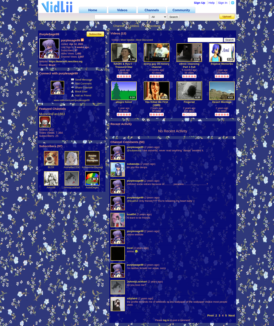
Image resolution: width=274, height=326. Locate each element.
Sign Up (199, 2)
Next (231, 315)
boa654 (131, 214)
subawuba (133, 163)
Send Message (81, 79)
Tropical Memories (222, 63)
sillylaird (132, 298)
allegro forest (124, 101)
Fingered (189, 101)
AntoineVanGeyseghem (94, 167)
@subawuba (134, 150)
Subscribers (153, 25)
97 (59, 146)
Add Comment (81, 83)
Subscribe (95, 34)
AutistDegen (92, 187)
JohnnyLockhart (71, 187)
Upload (226, 16)
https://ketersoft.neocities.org (65, 61)
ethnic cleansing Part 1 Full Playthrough (189, 65)
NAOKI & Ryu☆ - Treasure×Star (124, 65)
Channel (118, 25)
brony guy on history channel (156, 65)
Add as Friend (81, 95)
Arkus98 (51, 187)
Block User (79, 91)
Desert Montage (222, 101)
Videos (134, 25)
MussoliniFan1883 (52, 114)
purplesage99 (135, 147)
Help (212, 2)
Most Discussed (144, 40)
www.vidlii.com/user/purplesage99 (72, 100)
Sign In (222, 2)
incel (130, 247)
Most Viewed (127, 40)
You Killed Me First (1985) (156, 103)
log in (166, 320)
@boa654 (132, 200)
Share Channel (81, 87)
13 (123, 33)
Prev (210, 315)
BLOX (51, 167)
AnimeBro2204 (71, 167)
